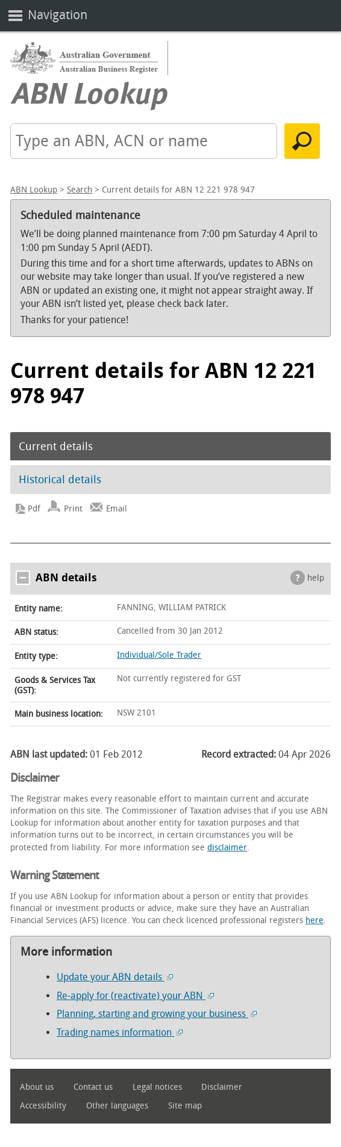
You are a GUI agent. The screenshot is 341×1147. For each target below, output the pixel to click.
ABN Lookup (33, 190)
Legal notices (157, 1087)
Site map (185, 1106)
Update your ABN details (115, 977)
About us (37, 1087)
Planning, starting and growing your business (157, 1013)
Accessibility (43, 1106)
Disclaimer (221, 1087)
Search (79, 190)
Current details (56, 446)
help (315, 578)
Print (73, 509)
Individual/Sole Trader (159, 655)
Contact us (93, 1087)
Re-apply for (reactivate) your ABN (135, 995)
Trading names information (120, 1032)
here (314, 920)
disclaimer (227, 847)
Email (116, 509)
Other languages (117, 1106)
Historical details (60, 479)
